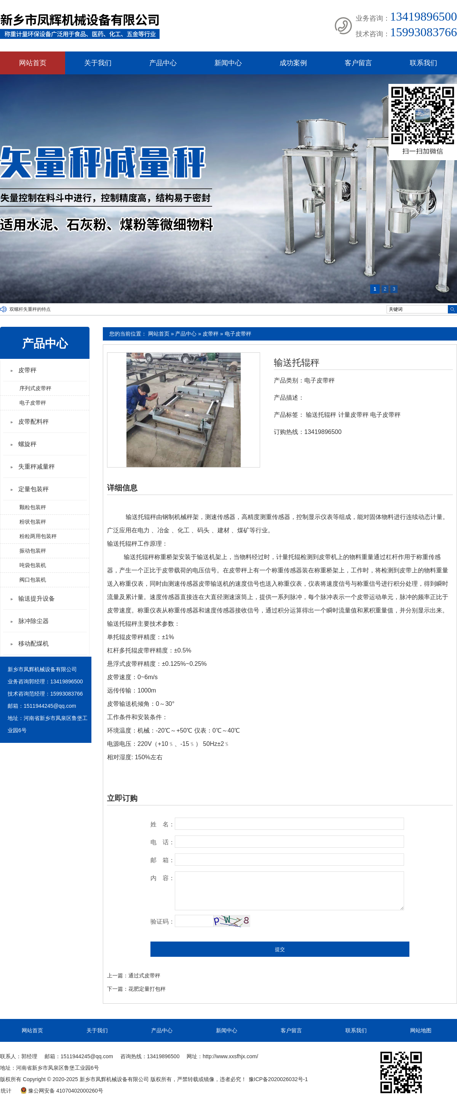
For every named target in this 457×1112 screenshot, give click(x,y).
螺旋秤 (27, 444)
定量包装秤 (33, 489)
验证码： (162, 921)
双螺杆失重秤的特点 (30, 309)
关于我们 (98, 63)
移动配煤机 (33, 643)
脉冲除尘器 (33, 621)
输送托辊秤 (297, 363)
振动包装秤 (32, 551)
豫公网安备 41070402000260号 (61, 1091)
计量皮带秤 (353, 414)
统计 (6, 1091)
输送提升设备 (36, 598)
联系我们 (423, 63)
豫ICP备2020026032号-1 (278, 1079)
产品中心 (163, 63)
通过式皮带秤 (144, 975)
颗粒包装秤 (32, 507)
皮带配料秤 (33, 421)
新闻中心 (228, 63)
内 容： (162, 878)
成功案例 (293, 63)
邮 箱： (162, 860)
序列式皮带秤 (35, 388)
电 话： (162, 842)
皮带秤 (211, 334)
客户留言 (358, 63)
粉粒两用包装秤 (38, 536)
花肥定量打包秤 (147, 989)
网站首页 (32, 63)
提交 (280, 949)
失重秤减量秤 (36, 466)
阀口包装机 (32, 580)
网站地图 (420, 1030)
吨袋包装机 (32, 565)
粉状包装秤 (32, 522)
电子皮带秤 (238, 334)
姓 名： (162, 824)
